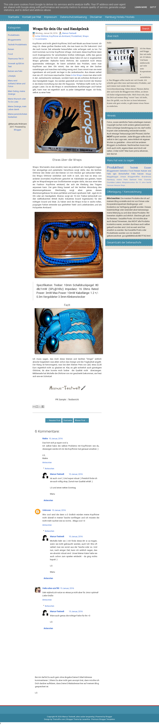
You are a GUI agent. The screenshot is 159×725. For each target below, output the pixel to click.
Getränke (124, 171)
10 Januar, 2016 (56, 438)
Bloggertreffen (134, 177)
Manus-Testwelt (69, 33)
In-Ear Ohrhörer (41, 36)
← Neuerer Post (53, 420)
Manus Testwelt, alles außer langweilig (78, 717)
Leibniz (118, 182)
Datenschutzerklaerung (73, 17)
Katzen (140, 174)
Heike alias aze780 (50, 588)
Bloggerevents (14, 40)
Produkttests (13, 35)
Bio (137, 182)
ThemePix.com (59, 719)
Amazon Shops (119, 185)
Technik (134, 167)
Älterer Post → (81, 420)
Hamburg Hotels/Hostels (119, 17)
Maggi (148, 174)
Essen (147, 167)
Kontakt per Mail (31, 17)
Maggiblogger (112, 177)
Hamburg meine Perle (117, 179)
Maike (45, 438)
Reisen (11, 49)
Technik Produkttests (17, 44)
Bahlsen (133, 179)
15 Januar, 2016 (67, 588)
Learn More (141, 7)
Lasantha (86, 719)
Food (10, 54)
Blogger (17, 130)
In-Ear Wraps (76, 75)
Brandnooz (146, 177)
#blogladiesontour (128, 182)
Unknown (46, 510)
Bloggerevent (113, 171)
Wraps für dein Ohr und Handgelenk (61, 29)
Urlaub (123, 177)
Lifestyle (12, 76)
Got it (153, 7)
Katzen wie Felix (15, 71)
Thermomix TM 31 (16, 59)
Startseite (13, 17)
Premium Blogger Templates (103, 719)
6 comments (41, 39)
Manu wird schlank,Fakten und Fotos (16, 83)
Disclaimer (96, 17)
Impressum (50, 17)
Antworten (47, 462)
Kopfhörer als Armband (59, 36)
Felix (133, 174)
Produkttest (76, 36)
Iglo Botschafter (121, 174)
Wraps (86, 36)
